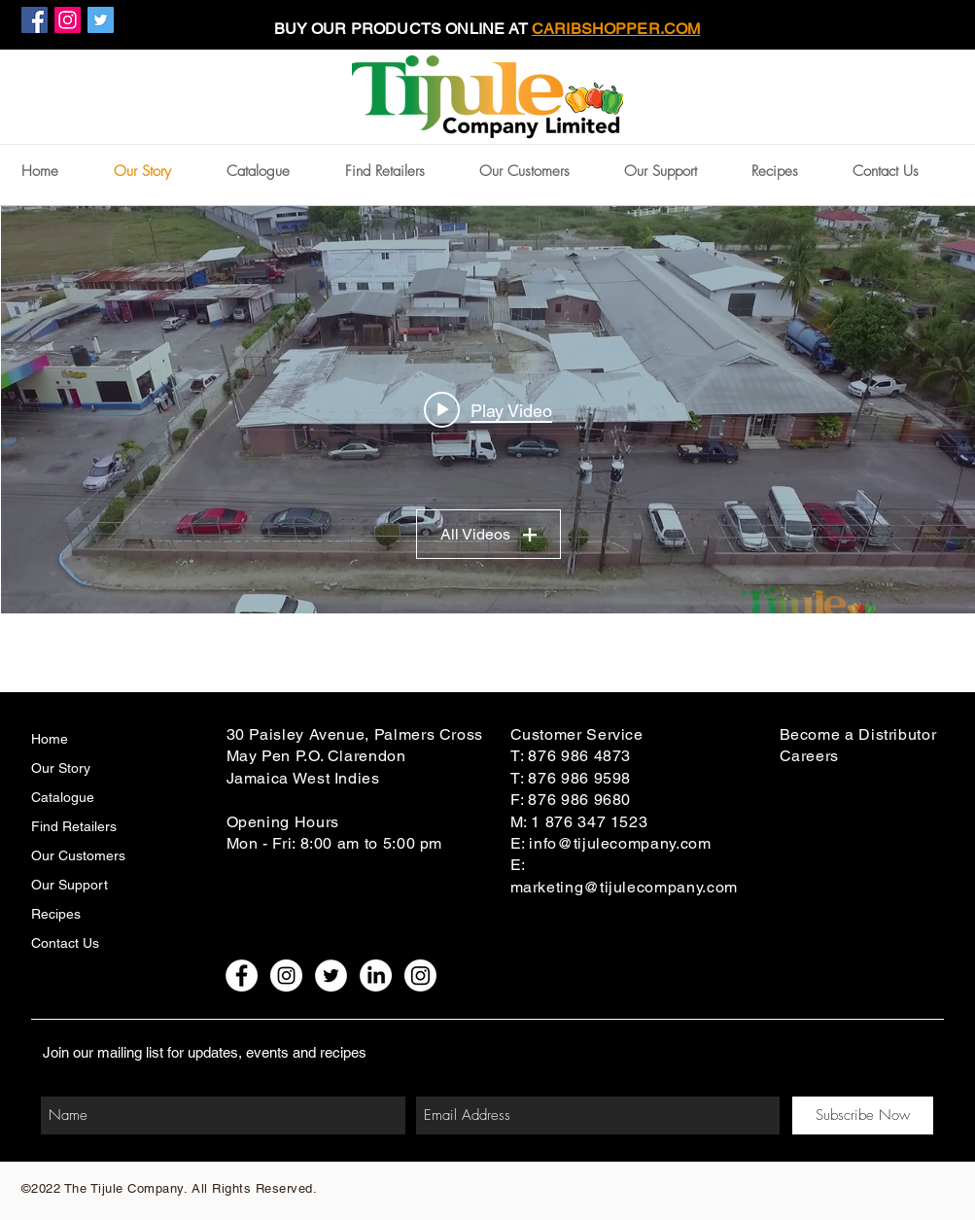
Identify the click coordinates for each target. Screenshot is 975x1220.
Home (49, 739)
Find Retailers (74, 826)
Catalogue (62, 797)
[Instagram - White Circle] (286, 975)
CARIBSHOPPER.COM (616, 28)
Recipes (56, 914)
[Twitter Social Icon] (100, 20)
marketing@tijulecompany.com (624, 887)
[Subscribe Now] (862, 1115)
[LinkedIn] (376, 975)
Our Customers (78, 855)
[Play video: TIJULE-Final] (488, 410)
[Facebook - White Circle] (242, 975)
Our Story (60, 768)
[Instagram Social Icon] (67, 20)
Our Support (69, 884)
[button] (542, 171)
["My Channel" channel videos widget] (488, 409)
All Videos (487, 534)
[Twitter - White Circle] (331, 975)
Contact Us (65, 943)
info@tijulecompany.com (620, 843)
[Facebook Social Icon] (34, 20)
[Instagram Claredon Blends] (420, 975)
